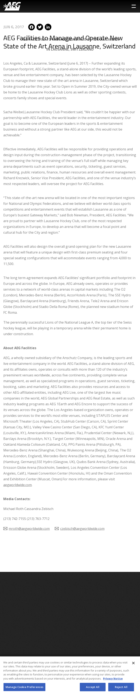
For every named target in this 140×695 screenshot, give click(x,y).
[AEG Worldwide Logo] (12, 6)
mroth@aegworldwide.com (29, 512)
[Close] (133, 664)
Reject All (121, 688)
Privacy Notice (113, 680)
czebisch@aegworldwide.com (82, 512)
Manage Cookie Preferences (24, 688)
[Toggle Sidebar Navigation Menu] (133, 6)
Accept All (92, 688)
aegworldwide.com (17, 468)
